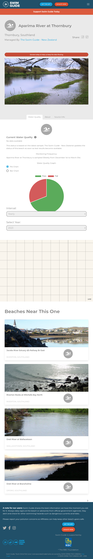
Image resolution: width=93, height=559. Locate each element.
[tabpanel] (46, 176)
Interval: (11, 208)
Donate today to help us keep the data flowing (46, 54)
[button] (88, 4)
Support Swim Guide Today (46, 11)
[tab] (34, 117)
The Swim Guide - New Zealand (38, 39)
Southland (27, 35)
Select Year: (13, 222)
